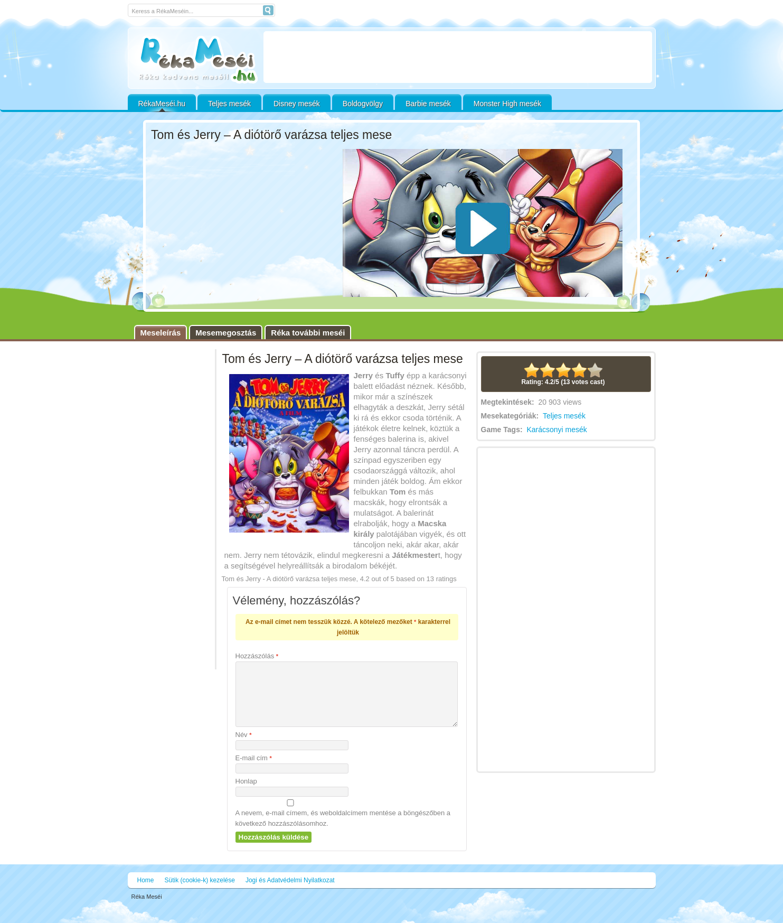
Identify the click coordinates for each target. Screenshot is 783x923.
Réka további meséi (308, 332)
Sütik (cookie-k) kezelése (200, 893)
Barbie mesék (428, 103)
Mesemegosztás (225, 332)
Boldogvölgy (363, 103)
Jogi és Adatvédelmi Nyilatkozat (290, 893)
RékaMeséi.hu (162, 103)
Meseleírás (160, 332)
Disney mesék (296, 103)
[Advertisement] (458, 57)
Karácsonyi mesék (556, 429)
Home (145, 893)
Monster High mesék (507, 103)
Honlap (246, 794)
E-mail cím (253, 771)
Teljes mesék (229, 103)
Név (243, 747)
